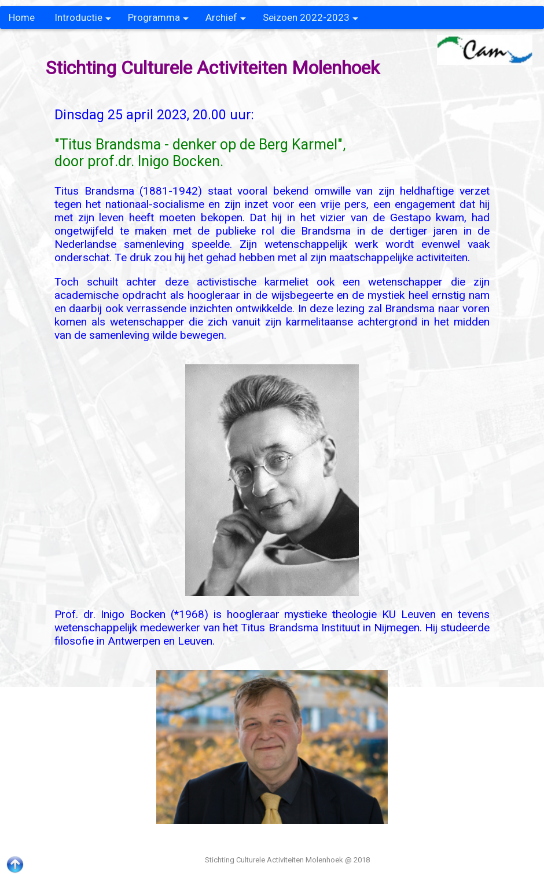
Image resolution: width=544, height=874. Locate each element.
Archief (225, 20)
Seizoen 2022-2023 (310, 20)
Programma (158, 20)
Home (22, 17)
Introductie (82, 20)
